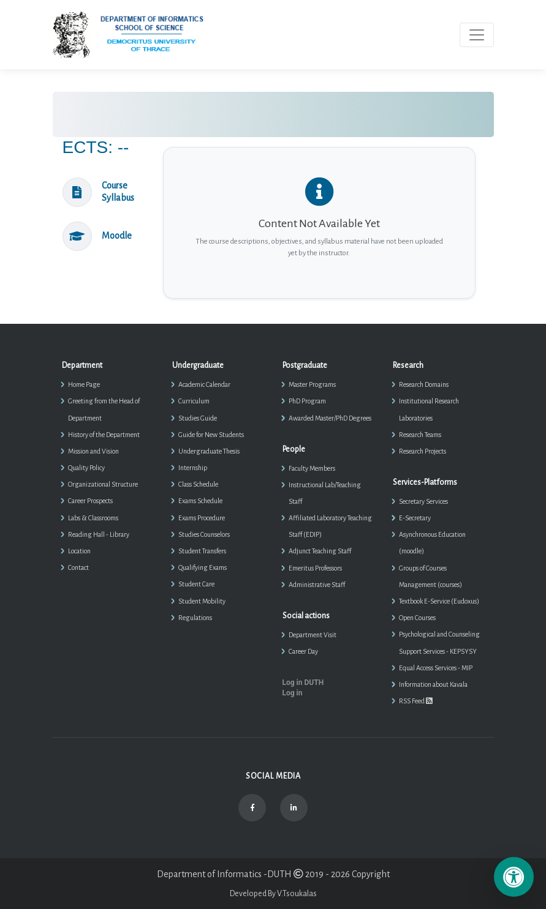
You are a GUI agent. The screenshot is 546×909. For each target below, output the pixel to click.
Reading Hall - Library (98, 534)
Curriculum (194, 401)
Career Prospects (90, 500)
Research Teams (420, 434)
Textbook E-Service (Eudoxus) (439, 601)
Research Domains (424, 384)
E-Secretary (415, 518)
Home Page (84, 384)
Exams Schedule (200, 500)
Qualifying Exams (202, 567)
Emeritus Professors (315, 568)
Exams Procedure (201, 518)
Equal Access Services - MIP (435, 667)
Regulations (195, 617)
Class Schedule (198, 484)
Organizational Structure (103, 484)
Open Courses (417, 617)
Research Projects (422, 451)
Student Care (196, 584)
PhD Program (307, 401)
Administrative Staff (317, 584)
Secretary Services (423, 501)
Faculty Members (312, 468)
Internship (192, 467)
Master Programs (312, 384)
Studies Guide (197, 418)
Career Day (303, 651)
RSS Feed (416, 701)
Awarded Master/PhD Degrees (330, 418)
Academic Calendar (204, 384)
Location (79, 551)
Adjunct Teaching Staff (320, 551)
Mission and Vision (93, 451)
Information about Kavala (433, 684)
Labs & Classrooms (93, 518)
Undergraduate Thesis (209, 451)
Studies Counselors (204, 534)
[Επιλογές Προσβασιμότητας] (514, 877)
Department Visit (312, 634)
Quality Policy (86, 467)
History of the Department (104, 434)
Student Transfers (202, 551)
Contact (78, 567)
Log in (292, 693)
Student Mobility (202, 601)
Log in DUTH (303, 682)
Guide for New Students (211, 434)
